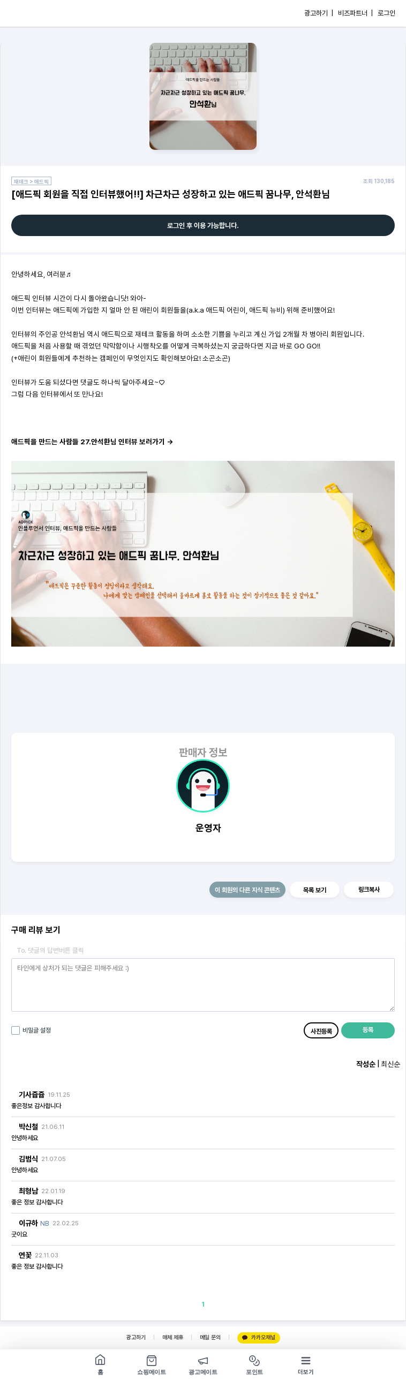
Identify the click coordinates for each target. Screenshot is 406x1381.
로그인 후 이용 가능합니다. (203, 226)
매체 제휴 (172, 1337)
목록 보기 (314, 890)
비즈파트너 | (355, 13)
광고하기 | (318, 13)
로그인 (386, 13)
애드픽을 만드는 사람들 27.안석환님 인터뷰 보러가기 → (92, 441)
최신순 (390, 1064)
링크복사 (369, 889)
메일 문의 (210, 1337)
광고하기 (136, 1337)
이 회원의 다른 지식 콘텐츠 (247, 890)
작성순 (365, 1064)
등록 (368, 1030)
